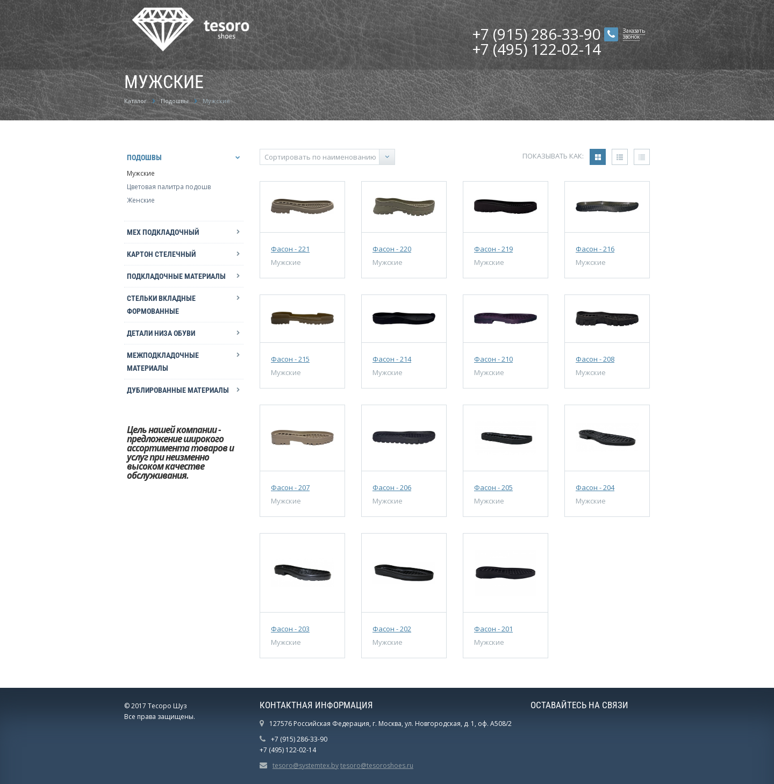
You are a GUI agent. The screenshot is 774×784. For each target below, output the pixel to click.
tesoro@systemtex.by (306, 765)
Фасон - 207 (290, 487)
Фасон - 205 (493, 487)
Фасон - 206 (391, 487)
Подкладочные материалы (176, 276)
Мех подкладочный (163, 232)
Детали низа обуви (161, 333)
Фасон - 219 (493, 249)
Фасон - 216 (595, 249)
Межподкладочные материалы (163, 361)
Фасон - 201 (493, 629)
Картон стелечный (161, 254)
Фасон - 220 (391, 249)
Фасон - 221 (290, 249)
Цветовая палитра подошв (169, 186)
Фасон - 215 (290, 359)
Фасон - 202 (391, 629)
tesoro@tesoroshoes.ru (376, 765)
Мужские (141, 173)
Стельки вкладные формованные (161, 304)
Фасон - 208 (595, 359)
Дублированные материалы (178, 390)
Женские (141, 200)
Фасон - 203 (290, 629)
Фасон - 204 (595, 487)
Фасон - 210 (493, 359)
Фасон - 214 (391, 359)
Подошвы (144, 157)
